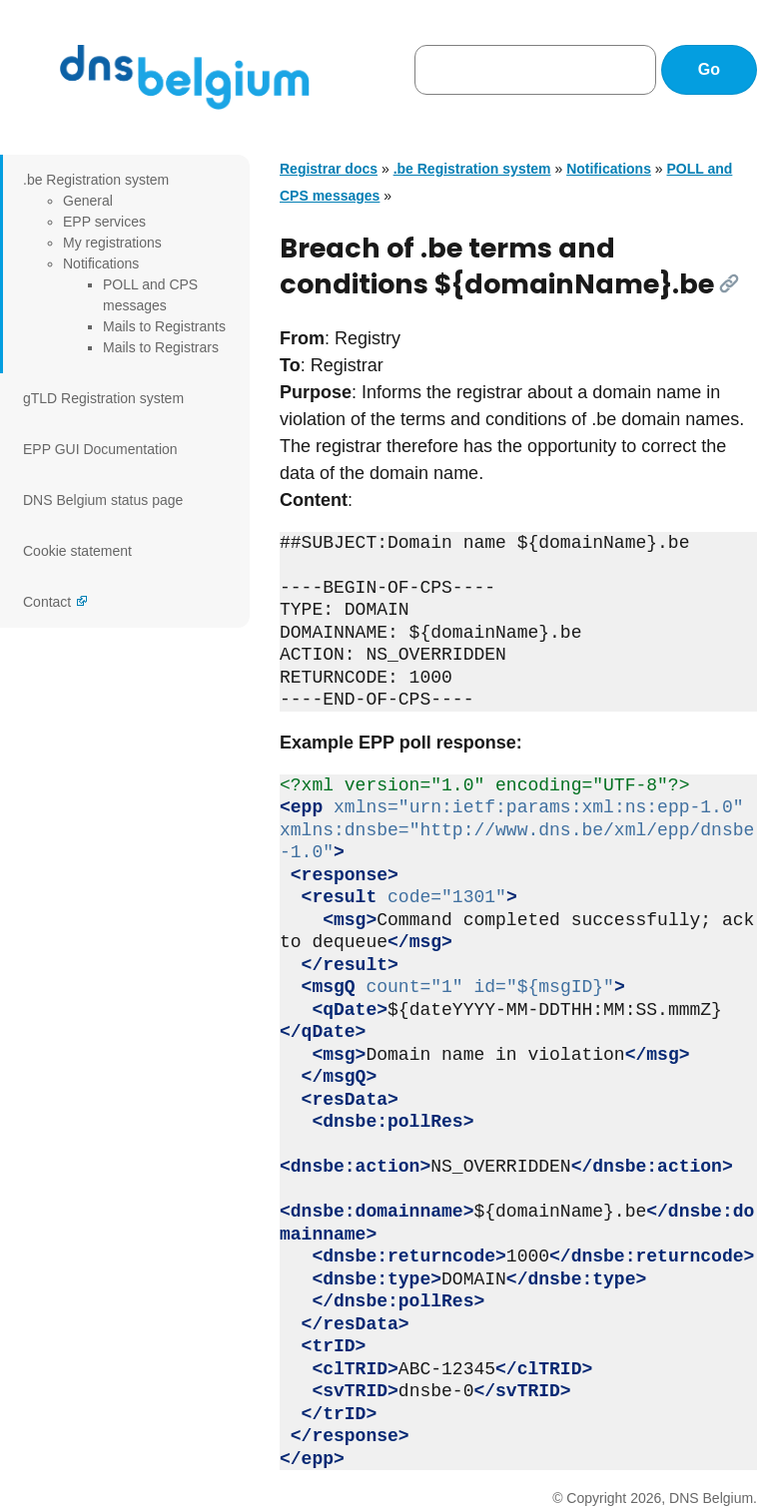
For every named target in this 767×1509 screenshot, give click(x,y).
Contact (47, 602)
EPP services (104, 222)
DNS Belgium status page (103, 500)
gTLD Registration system (103, 398)
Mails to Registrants (164, 326)
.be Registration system (96, 180)
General (88, 201)
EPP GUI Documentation (100, 449)
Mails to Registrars (161, 347)
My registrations (112, 243)
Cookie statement (77, 551)
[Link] (729, 283)
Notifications (101, 263)
